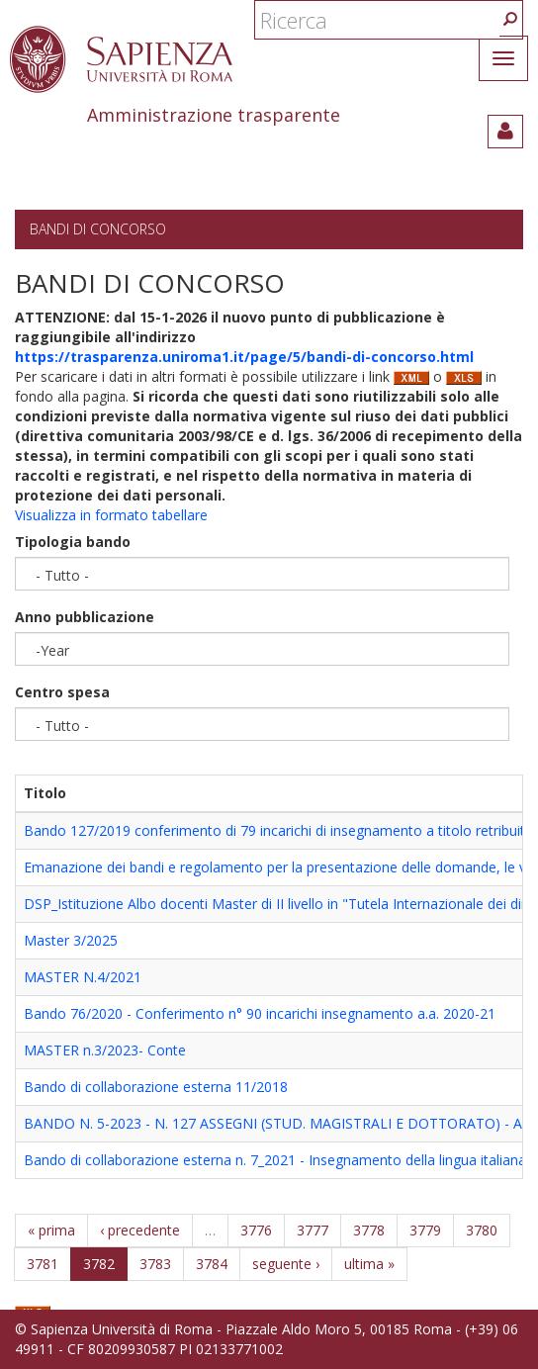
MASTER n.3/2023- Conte (105, 1050)
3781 (42, 1263)
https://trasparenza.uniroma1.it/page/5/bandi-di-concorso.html (244, 356)
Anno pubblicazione (84, 616)
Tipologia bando (73, 541)
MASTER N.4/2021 (82, 976)
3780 (481, 1230)
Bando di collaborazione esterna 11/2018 (156, 1086)
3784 (211, 1263)
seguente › (285, 1263)
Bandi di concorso (98, 229)
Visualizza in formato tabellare (111, 514)
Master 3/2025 (71, 940)
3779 (425, 1230)
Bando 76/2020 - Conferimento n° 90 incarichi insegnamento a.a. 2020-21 (259, 1013)
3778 (369, 1230)
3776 (256, 1230)
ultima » (369, 1263)
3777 (312, 1230)
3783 (155, 1263)
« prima (51, 1230)
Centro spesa (62, 692)
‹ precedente (140, 1230)
